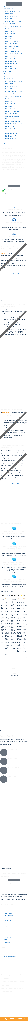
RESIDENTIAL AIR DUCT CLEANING (13, 10)
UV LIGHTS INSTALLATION (11, 20)
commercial (12, 743)
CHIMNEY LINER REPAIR (11, 58)
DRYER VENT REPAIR (10, 33)
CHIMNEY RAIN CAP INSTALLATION (13, 53)
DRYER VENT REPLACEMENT (12, 35)
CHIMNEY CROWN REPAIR (11, 61)
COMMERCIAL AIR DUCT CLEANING (13, 11)
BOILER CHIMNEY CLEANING (12, 46)
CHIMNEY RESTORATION (11, 63)
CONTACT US (6, 73)
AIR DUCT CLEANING (8, 8)
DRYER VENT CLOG (9, 31)
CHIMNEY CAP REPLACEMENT (12, 51)
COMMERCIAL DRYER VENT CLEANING (14, 25)
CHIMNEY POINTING (10, 48)
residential (5, 743)
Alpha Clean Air (4, 253)
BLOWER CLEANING (10, 14)
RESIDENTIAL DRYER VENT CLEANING (14, 30)
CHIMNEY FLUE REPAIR (10, 56)
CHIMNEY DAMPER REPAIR (11, 65)
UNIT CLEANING (8, 18)
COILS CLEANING (9, 13)
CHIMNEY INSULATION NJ (11, 43)
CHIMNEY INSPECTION (10, 68)
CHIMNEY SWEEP (7, 36)
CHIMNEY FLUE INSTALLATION (12, 41)
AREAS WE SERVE (7, 71)
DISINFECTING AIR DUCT (11, 16)
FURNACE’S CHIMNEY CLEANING (13, 45)
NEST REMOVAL (9, 70)
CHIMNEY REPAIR (9, 66)
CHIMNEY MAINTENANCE (11, 50)
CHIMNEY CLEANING (10, 38)
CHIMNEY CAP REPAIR (10, 60)
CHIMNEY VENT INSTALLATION (12, 55)
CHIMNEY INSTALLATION (11, 40)
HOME (4, 6)
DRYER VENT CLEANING (9, 23)
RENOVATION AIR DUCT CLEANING (13, 21)
